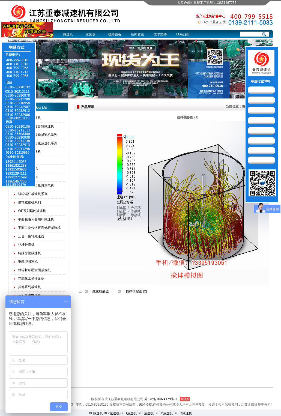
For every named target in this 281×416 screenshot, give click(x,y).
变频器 (90, 34)
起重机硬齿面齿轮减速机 (36, 126)
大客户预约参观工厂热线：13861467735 (206, 3)
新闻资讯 (137, 34)
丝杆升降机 (26, 245)
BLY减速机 (111, 413)
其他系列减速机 (29, 287)
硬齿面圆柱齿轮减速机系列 (37, 135)
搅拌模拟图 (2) (136, 291)
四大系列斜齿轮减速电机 (36, 185)
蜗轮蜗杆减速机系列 (32, 194)
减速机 (68, 34)
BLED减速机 (183, 413)
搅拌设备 (114, 34)
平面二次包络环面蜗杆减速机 (39, 228)
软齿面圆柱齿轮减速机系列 (37, 143)
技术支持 (160, 34)
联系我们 (182, 34)
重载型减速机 (28, 262)
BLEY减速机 (163, 413)
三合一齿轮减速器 (31, 236)
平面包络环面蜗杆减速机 (36, 219)
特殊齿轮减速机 (29, 253)
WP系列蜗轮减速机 (32, 211)
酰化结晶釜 (100, 291)
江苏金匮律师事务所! (256, 404)
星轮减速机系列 (29, 202)
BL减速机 (96, 413)
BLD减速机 (129, 413)
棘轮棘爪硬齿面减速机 (34, 270)
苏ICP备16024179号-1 (160, 399)
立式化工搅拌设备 (31, 278)
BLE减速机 (145, 413)
